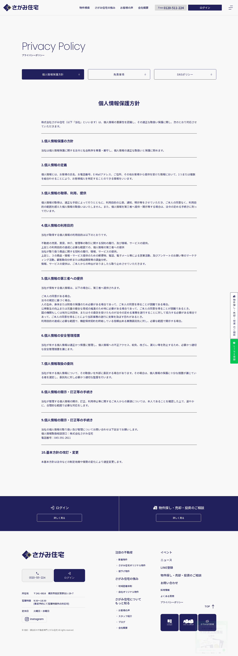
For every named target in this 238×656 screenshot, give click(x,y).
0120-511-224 (171, 7)
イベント (166, 558)
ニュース (166, 565)
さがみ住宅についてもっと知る (128, 607)
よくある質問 (167, 601)
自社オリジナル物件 (128, 597)
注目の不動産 (124, 558)
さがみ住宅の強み (105, 7)
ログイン (205, 8)
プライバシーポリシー (172, 607)
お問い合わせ (169, 588)
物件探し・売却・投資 (234, 314)
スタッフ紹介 (125, 622)
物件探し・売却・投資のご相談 (181, 581)
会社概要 (143, 7)
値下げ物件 (124, 576)
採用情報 (165, 595)
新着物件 (123, 565)
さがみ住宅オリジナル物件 (132, 571)
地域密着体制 (125, 591)
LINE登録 (234, 355)
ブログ (121, 627)
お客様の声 (126, 7)
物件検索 (84, 7)
